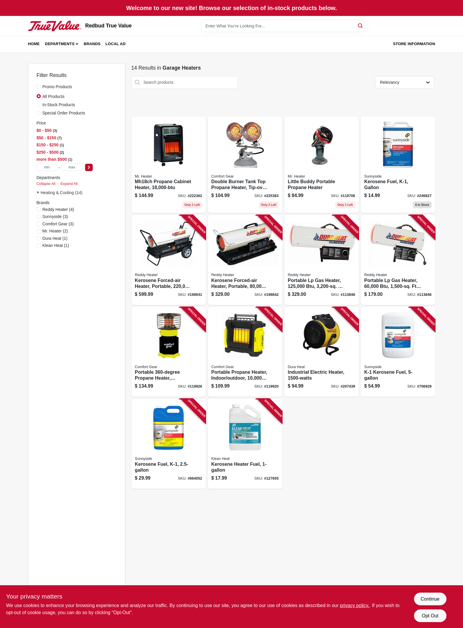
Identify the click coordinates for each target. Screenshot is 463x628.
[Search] (360, 25)
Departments (59, 44)
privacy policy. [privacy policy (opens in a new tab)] (354, 605)
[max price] (71, 167)
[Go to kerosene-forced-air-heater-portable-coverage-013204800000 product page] (245, 260)
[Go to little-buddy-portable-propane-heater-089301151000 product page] (321, 165)
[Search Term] (283, 26)
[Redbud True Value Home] (54, 26)
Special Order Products (64, 113)
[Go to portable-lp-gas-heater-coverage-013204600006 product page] (398, 260)
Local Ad (115, 44)
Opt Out (430, 615)
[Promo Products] (39, 86)
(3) (55, 216)
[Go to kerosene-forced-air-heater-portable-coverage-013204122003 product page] (168, 260)
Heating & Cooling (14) (62, 192)
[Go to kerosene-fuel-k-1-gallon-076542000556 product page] (398, 165)
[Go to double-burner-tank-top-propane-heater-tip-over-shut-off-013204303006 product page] (245, 165)
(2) (55, 231)
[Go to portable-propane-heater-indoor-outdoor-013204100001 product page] (245, 352)
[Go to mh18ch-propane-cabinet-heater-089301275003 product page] (168, 165)
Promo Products (57, 86)
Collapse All (46, 184)
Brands (92, 44)
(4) (58, 209)
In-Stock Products (59, 104)
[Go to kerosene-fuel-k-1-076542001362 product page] (168, 444)
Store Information (414, 44)
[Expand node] (39, 192)
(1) (55, 238)
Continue (429, 598)
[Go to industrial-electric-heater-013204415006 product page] (321, 352)
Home (34, 44)
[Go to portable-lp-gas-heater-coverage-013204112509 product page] (321, 260)
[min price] (47, 167)
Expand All (69, 184)
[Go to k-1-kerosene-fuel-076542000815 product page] (398, 352)
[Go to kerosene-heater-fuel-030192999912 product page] (245, 444)
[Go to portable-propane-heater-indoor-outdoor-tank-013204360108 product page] (168, 352)
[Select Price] (89, 167)
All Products (54, 96)
